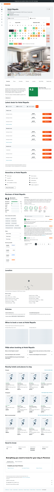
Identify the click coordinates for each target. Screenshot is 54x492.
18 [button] (15, 35)
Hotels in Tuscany (26, 489)
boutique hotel (13, 220)
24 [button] (12, 38)
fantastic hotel (8, 220)
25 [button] (15, 38)
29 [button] (25, 38)
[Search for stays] (1, 9)
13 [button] (20, 33)
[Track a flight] (1, 17)
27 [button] (20, 38)
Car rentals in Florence (25, 468)
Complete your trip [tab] (10, 461)
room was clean (13, 223)
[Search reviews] (35, 216)
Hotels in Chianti (32, 489)
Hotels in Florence (39, 468)
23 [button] (10, 38)
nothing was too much (9, 227)
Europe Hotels (15, 489)
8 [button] (25, 30)
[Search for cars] (1, 12)
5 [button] (17, 30)
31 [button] (12, 40)
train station (17, 225)
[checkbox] (10, 246)
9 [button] (36, 30)
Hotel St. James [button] (20, 406)
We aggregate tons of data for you (29, 482)
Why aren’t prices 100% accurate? (29, 484)
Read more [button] (44, 235)
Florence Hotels (38, 489)
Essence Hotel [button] (31, 429)
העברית (36, 1)
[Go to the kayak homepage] (7, 4)
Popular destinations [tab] (18, 461)
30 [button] (10, 40)
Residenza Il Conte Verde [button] (10, 427)
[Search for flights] (1, 7)
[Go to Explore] (1, 15)
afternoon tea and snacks (10, 225)
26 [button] (17, 38)
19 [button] (17, 35)
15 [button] (25, 33)
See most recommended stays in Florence (45, 415)
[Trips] (1, 22)
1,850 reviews (16, 14)
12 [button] (17, 33)
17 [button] (12, 35)
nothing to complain (17, 227)
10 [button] (12, 33)
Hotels (11, 489)
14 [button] (22, 33)
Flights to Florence (11, 468)
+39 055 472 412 (11, 13)
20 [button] (20, 35)
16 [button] (36, 33)
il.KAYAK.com (7, 489)
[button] (52, 1)
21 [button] (22, 35)
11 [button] (41, 30)
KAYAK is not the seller (29, 480)
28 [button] (22, 38)
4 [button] (41, 28)
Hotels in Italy (21, 489)
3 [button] (12, 30)
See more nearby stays (48, 370)
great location (8, 223)
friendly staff (8, 218)
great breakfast (13, 218)
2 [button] (36, 28)
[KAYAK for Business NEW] (1, 19)
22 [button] (25, 35)
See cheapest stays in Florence (47, 392)
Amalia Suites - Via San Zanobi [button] (46, 383)
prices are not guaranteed (26, 477)
